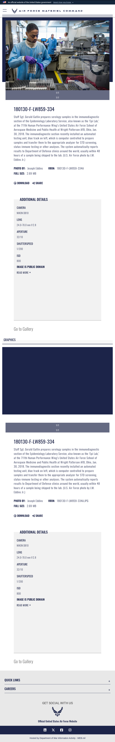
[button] (63, 2)
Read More (23, 272)
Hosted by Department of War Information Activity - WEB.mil (57, 738)
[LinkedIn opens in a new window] (45, 730)
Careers (10, 688)
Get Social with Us (57, 703)
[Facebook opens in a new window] (61, 730)
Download (21, 183)
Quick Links (12, 680)
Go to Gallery (23, 328)
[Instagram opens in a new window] (70, 730)
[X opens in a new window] (53, 730)
